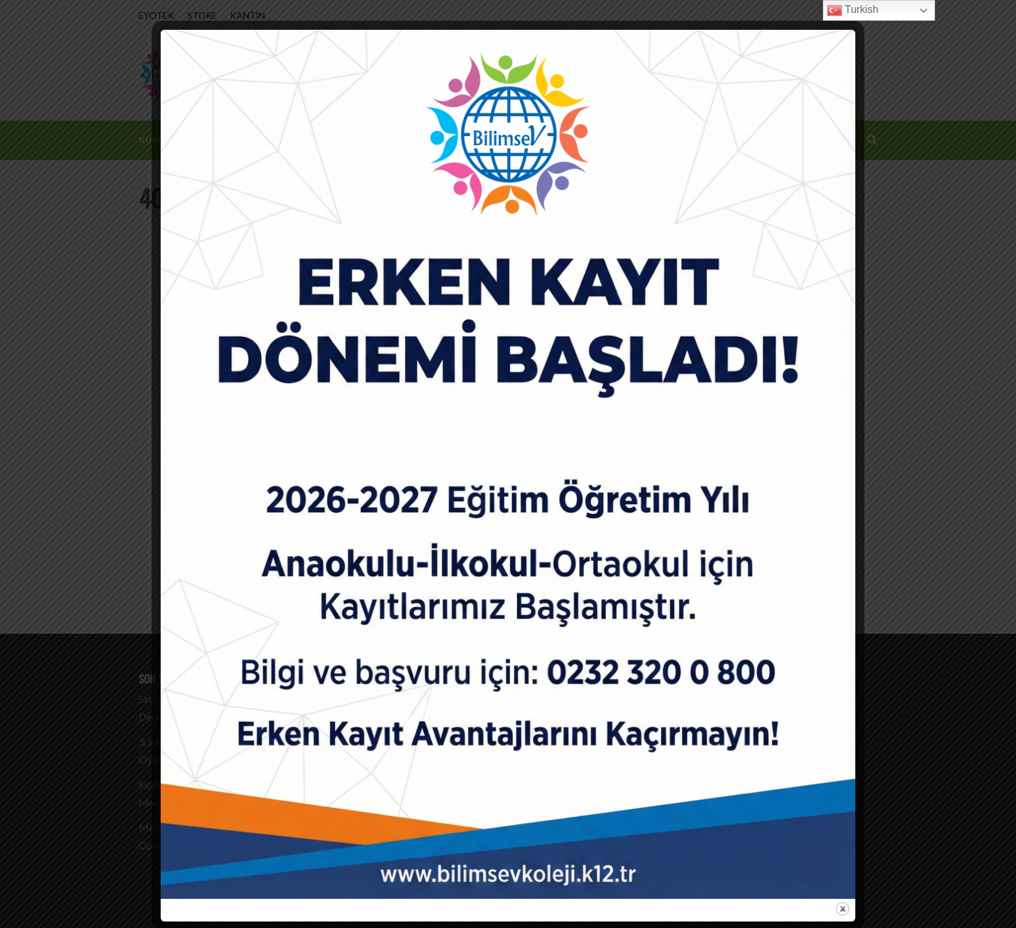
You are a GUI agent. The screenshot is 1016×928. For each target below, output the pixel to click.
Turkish (853, 10)
